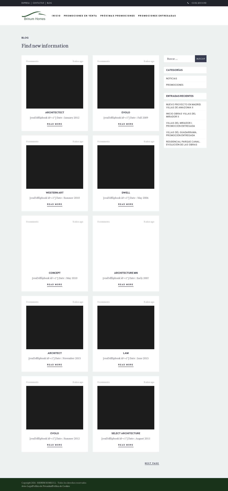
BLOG (49, 3)
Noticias (171, 78)
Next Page (152, 463)
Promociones (175, 85)
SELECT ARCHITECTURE (125, 433)
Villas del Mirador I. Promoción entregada (180, 124)
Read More (54, 124)
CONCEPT (55, 273)
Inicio (56, 16)
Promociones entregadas (157, 16)
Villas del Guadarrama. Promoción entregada (181, 134)
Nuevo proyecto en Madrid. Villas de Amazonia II (183, 106)
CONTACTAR (38, 3)
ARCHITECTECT (54, 112)
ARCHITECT (55, 353)
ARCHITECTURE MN (126, 273)
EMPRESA (26, 3)
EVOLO (126, 112)
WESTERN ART (55, 192)
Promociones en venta (80, 16)
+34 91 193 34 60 (198, 3)
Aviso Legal (27, 486)
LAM (126, 353)
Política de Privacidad (42, 486)
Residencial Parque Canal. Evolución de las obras (183, 143)
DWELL (126, 192)
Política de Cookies (61, 486)
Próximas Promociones (117, 16)
